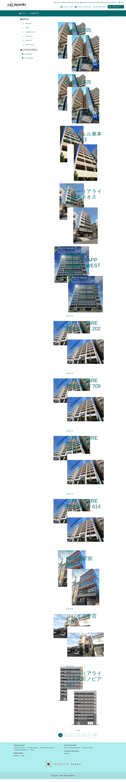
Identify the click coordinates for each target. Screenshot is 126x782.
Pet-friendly (27, 54)
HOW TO (26, 40)
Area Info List (28, 45)
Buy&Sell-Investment (104, 2)
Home (22, 13)
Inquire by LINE (66, 7)
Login (122, 2)
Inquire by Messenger (83, 7)
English (115, 6)
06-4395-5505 (99, 7)
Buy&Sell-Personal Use (88, 2)
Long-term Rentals (61, 2)
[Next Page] (89, 738)
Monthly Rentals (74, 2)
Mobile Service (28, 32)
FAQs (25, 28)
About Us (27, 23)
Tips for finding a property (72, 750)
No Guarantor (27, 58)
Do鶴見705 (34, 13)
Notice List (27, 36)
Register (16, 758)
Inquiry (115, 2)
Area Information (87, 750)
